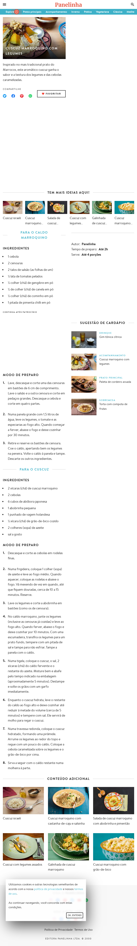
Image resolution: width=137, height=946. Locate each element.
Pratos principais (32, 11)
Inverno (75, 11)
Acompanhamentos (56, 11)
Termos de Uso (83, 930)
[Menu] (4, 4)
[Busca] (132, 4)
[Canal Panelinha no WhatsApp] (86, 900)
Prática (88, 11)
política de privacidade (48, 889)
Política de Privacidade (58, 930)
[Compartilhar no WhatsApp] (30, 96)
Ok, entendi (75, 915)
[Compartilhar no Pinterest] (21, 96)
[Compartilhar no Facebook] (13, 96)
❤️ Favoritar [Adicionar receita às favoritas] (51, 94)
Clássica (117, 11)
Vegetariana (102, 11)
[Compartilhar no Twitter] (4, 96)
